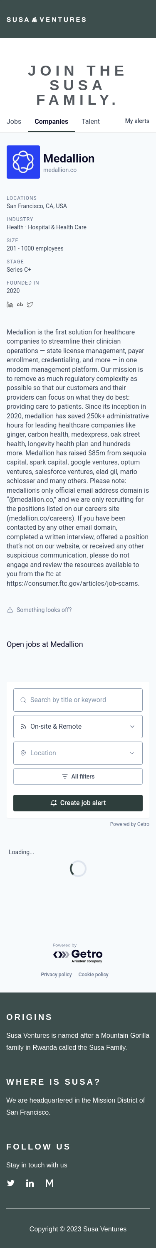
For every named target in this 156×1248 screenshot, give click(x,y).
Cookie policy (94, 975)
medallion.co (60, 170)
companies (51, 121)
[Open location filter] (132, 753)
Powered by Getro (129, 824)
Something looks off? (39, 610)
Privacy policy (56, 975)
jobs (14, 121)
